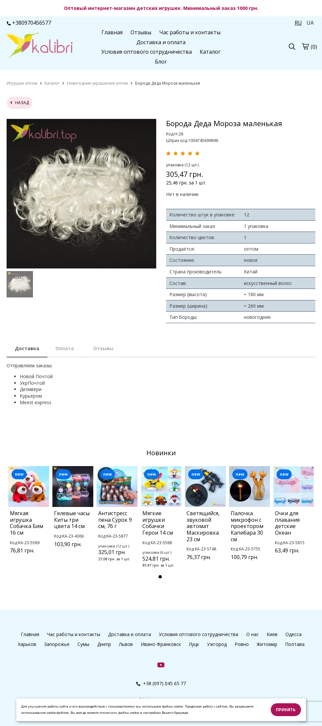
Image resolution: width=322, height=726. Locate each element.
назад (19, 102)
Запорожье (57, 644)
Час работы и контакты (189, 32)
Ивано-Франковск (161, 644)
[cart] (305, 46)
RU (298, 22)
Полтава (295, 644)
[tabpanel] (29, 518)
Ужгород (217, 644)
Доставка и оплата (161, 42)
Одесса (293, 634)
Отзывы (141, 32)
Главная (112, 32)
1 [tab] (160, 576)
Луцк (194, 644)
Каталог (210, 51)
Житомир (267, 644)
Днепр (104, 644)
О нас (252, 634)
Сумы (83, 644)
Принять (286, 709)
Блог (161, 61)
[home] (22, 83)
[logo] (40, 46)
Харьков (27, 644)
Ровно (242, 644)
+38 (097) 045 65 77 (161, 683)
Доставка (27, 348)
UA (310, 22)
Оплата (64, 348)
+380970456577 (29, 22)
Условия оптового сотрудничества (146, 51)
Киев (272, 634)
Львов (126, 644)
